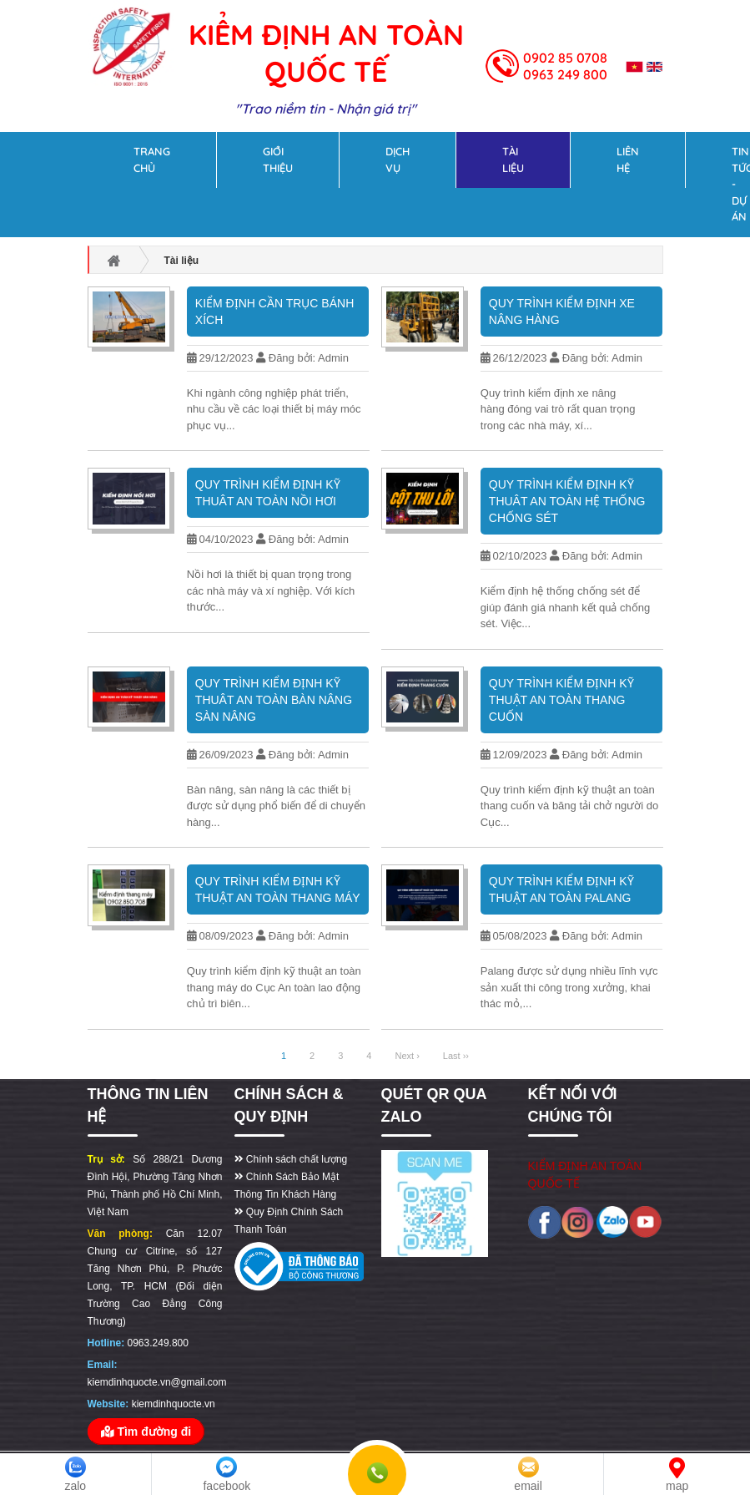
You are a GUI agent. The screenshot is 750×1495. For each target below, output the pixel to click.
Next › (407, 1056)
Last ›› (456, 1056)
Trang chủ (151, 159)
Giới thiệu (278, 159)
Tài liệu (513, 159)
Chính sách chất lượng (291, 1159)
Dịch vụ (397, 159)
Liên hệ (628, 159)
